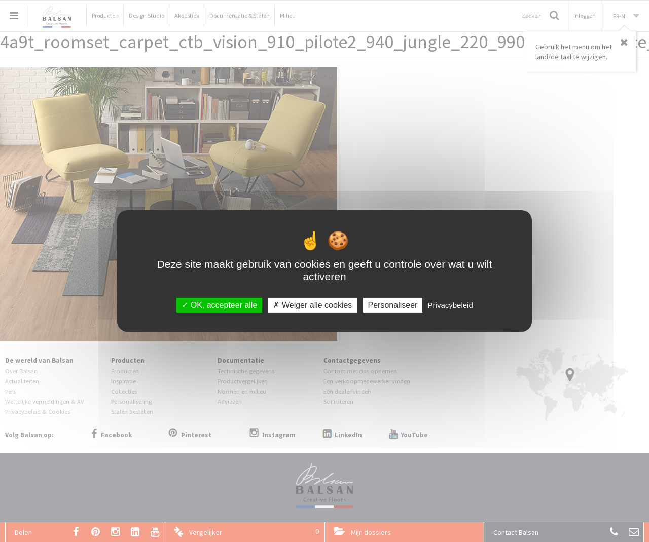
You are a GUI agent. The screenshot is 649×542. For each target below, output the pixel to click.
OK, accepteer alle (219, 305)
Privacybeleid (450, 305)
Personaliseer (393, 305)
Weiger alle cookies (312, 305)
